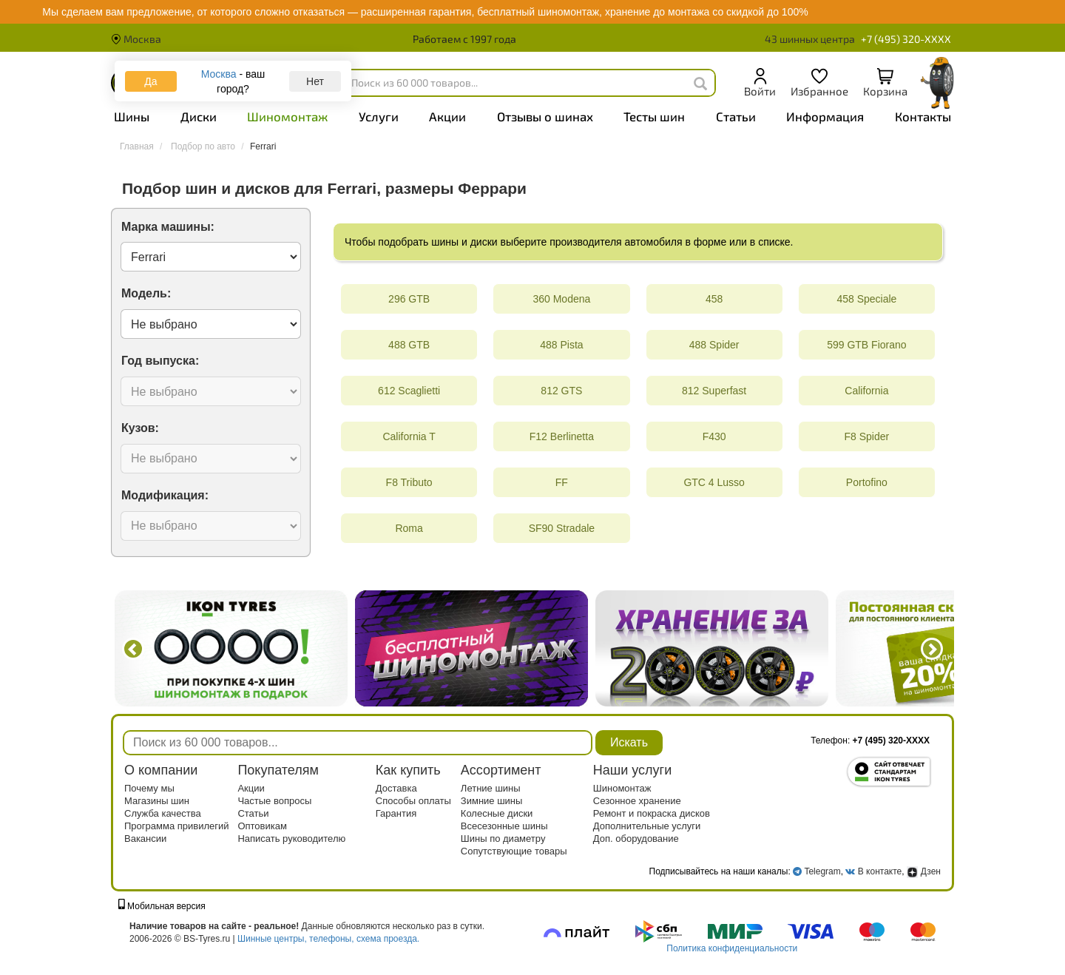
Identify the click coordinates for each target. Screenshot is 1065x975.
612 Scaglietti (409, 391)
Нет (315, 81)
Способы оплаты (413, 800)
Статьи (736, 116)
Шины (131, 116)
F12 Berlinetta (562, 436)
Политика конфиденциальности (731, 948)
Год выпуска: (160, 360)
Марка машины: (167, 226)
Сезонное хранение (637, 800)
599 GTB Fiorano (866, 345)
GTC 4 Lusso (713, 482)
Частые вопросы (274, 800)
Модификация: (165, 495)
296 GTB (409, 299)
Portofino (867, 482)
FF (561, 482)
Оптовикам (262, 825)
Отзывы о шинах (545, 116)
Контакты (923, 116)
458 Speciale (866, 299)
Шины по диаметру (503, 838)
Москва (136, 39)
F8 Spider (867, 436)
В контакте (880, 871)
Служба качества (162, 813)
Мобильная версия (162, 906)
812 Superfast (714, 391)
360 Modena (561, 299)
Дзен (924, 871)
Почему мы (149, 788)
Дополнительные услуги (646, 825)
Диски (198, 116)
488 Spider (714, 345)
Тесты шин (654, 116)
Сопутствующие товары (514, 851)
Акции (447, 116)
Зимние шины (492, 800)
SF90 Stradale (562, 528)
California (866, 391)
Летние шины (491, 788)
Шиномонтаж (287, 116)
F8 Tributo (409, 482)
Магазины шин (156, 800)
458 (714, 299)
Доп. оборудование (636, 838)
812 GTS (561, 391)
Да (150, 81)
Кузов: (140, 428)
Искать (629, 742)
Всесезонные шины (504, 825)
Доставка (396, 788)
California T (408, 436)
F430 (714, 436)
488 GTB (409, 345)
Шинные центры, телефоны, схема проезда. (328, 939)
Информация (825, 116)
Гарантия (396, 813)
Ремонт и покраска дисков (651, 813)
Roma (408, 528)
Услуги (379, 116)
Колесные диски (497, 813)
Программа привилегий (176, 825)
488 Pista (561, 345)
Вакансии (145, 838)
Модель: (146, 293)
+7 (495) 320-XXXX (906, 39)
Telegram (822, 871)
